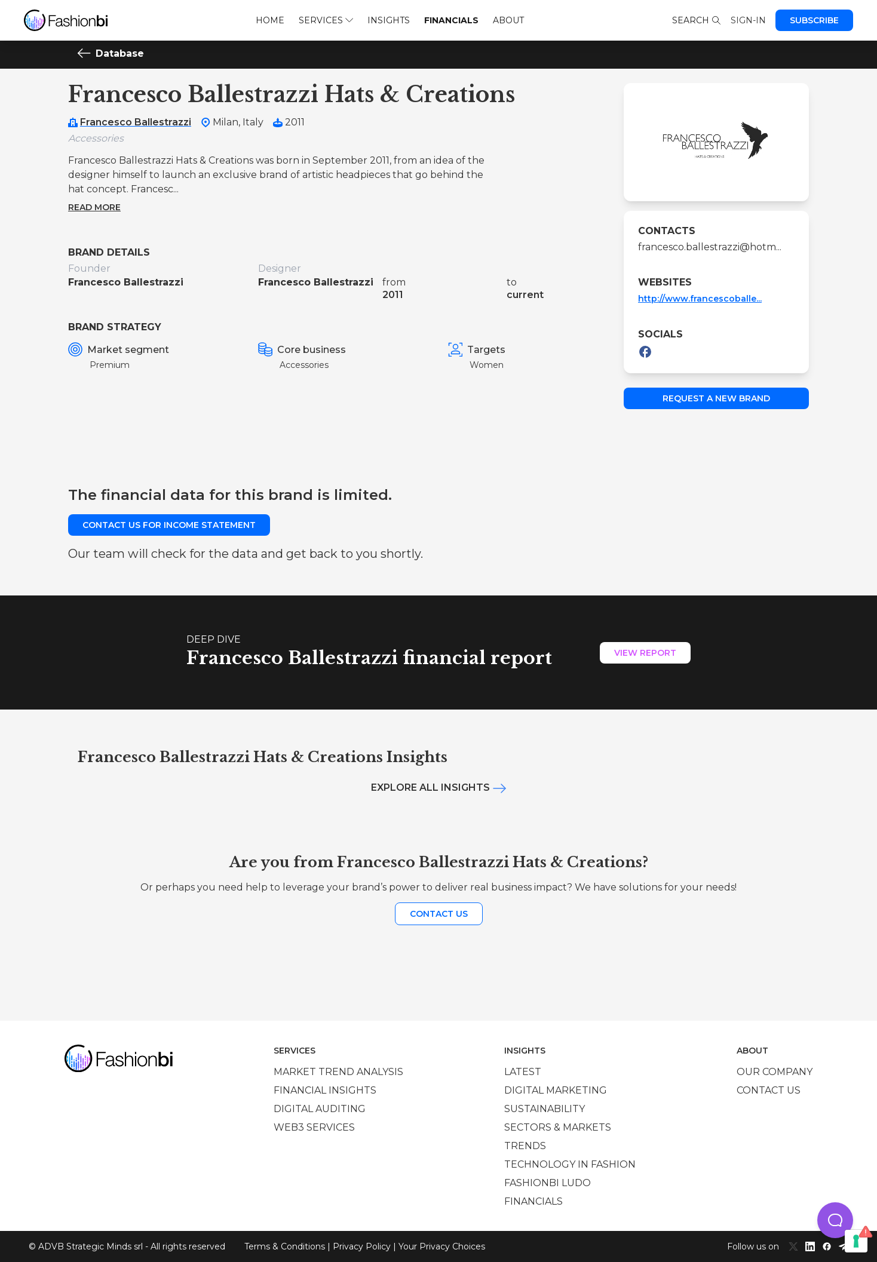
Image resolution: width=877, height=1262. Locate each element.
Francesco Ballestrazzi (135, 122)
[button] (835, 1220)
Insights (388, 20)
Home (270, 20)
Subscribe (814, 20)
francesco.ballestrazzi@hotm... (709, 247)
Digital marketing (555, 1090)
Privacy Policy (362, 1246)
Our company (774, 1071)
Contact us (439, 913)
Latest (522, 1071)
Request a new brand (716, 398)
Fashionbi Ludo (547, 1183)
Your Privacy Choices (441, 1246)
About (508, 20)
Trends (525, 1146)
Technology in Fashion (570, 1164)
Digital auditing (320, 1108)
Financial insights (325, 1090)
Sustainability (544, 1108)
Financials (451, 20)
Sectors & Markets (557, 1127)
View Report (645, 652)
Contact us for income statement (169, 525)
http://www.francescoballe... (700, 298)
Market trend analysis (338, 1071)
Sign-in (748, 20)
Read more (94, 207)
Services (326, 20)
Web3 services (314, 1127)
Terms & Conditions (284, 1246)
